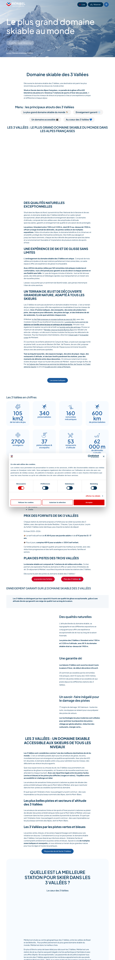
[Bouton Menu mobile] (106, 4)
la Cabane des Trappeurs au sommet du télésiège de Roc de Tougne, (55, 364)
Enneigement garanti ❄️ (88, 112)
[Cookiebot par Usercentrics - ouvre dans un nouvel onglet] (89, 456)
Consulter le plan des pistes (20, 43)
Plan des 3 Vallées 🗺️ (72, 579)
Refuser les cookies (26, 502)
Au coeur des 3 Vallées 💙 (79, 119)
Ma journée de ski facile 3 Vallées (57, 851)
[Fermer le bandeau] (103, 456)
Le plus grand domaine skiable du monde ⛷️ (45, 112)
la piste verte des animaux (70, 327)
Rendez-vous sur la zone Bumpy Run (58, 330)
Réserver (96, 4)
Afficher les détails (93, 496)
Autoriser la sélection (57, 502)
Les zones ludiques (57, 380)
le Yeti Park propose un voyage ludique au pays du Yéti (54, 319)
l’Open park (73, 335)
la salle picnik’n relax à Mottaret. (58, 367)
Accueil (8, 53)
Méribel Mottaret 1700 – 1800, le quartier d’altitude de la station (52, 955)
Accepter (89, 502)
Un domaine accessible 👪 (45, 119)
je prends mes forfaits (43, 579)
